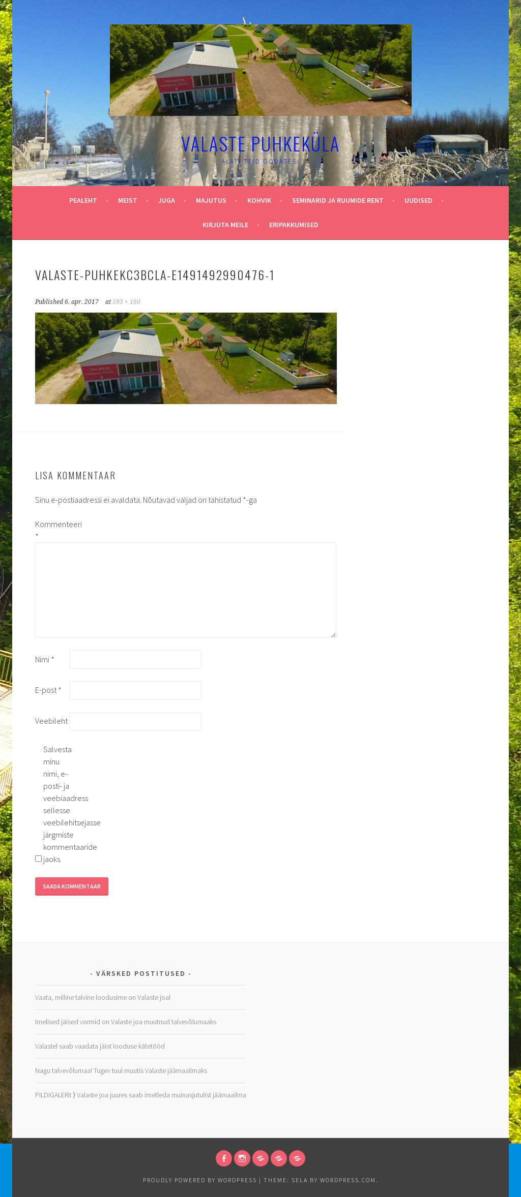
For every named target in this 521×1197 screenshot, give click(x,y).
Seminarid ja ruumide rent (338, 200)
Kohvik (259, 200)
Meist (127, 200)
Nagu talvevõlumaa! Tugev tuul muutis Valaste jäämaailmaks (121, 1070)
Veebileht (51, 721)
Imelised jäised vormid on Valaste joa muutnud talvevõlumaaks (125, 1021)
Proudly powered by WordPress (200, 1180)
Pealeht (83, 200)
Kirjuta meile (225, 224)
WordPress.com (348, 1180)
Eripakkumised (294, 224)
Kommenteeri (51, 530)
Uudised (418, 200)
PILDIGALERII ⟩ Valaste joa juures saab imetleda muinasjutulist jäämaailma (140, 1094)
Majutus (211, 200)
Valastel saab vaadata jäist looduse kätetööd (100, 1046)
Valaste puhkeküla (260, 143)
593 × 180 (126, 301)
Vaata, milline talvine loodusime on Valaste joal (102, 997)
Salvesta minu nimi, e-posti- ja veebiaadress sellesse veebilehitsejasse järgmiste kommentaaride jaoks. (59, 804)
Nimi (44, 659)
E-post (48, 690)
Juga (166, 200)
